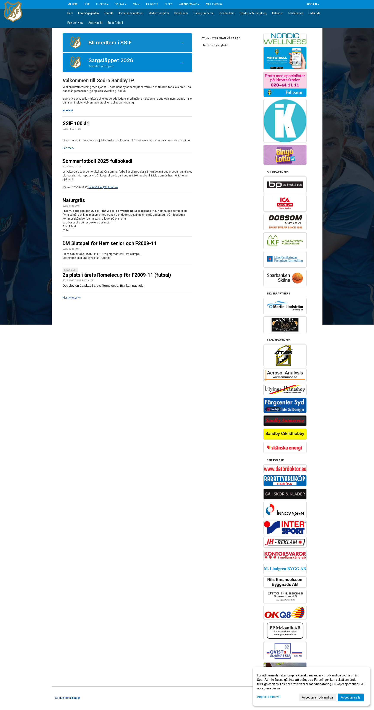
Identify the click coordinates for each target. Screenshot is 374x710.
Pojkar (120, 4)
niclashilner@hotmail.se (103, 187)
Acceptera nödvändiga (317, 697)
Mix (136, 4)
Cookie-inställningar (67, 697)
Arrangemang (189, 4)
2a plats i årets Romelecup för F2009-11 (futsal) (117, 275)
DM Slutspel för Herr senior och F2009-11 (110, 243)
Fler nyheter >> (72, 297)
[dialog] (311, 686)
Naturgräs (74, 200)
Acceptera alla (351, 697)
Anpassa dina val (268, 697)
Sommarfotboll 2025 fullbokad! (97, 161)
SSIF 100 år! (76, 123)
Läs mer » (68, 148)
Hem (72, 4)
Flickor (102, 4)
